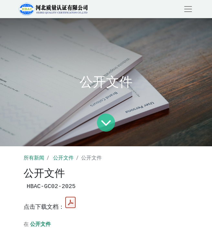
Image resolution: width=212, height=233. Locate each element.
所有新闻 (34, 158)
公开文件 (63, 158)
